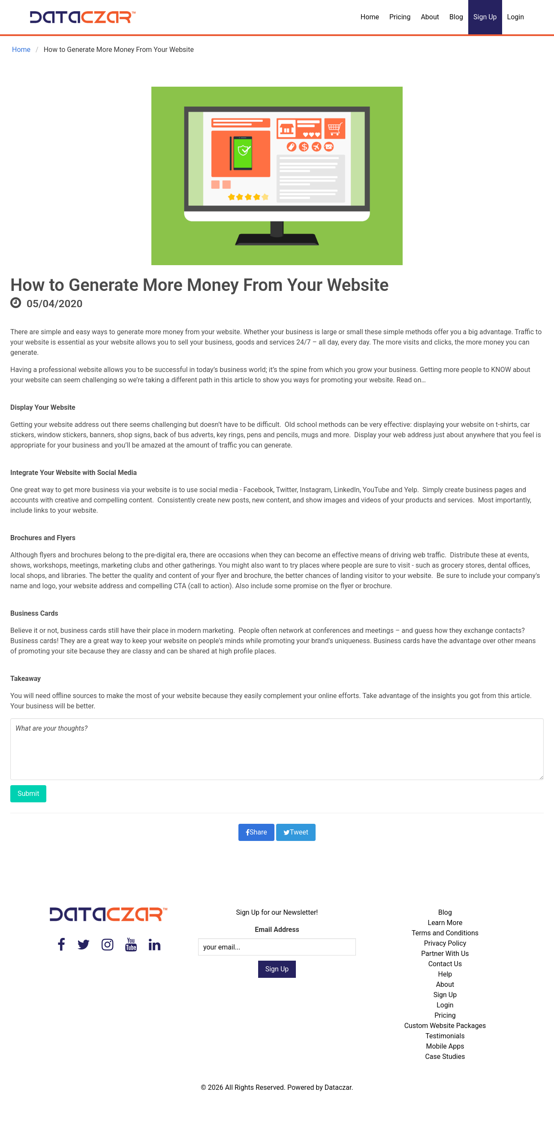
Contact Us (445, 964)
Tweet (295, 832)
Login (515, 17)
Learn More (445, 923)
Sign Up (485, 17)
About (430, 17)
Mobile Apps (445, 1046)
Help (445, 974)
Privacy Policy (445, 943)
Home (370, 17)
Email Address (277, 929)
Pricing (400, 17)
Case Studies (445, 1056)
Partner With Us (445, 954)
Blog (456, 17)
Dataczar (338, 1087)
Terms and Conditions (445, 933)
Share (256, 832)
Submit (28, 793)
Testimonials (444, 1036)
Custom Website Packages (445, 1026)
